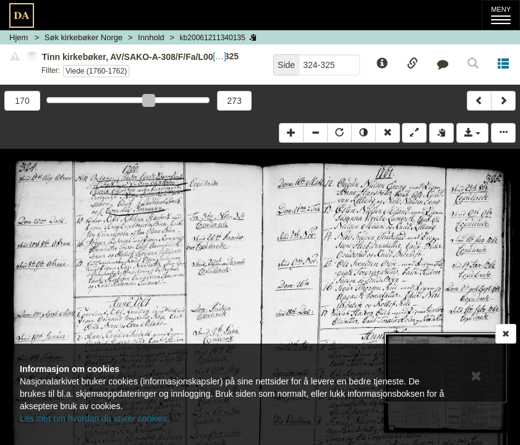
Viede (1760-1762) (96, 71)
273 (234, 101)
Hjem (18, 37)
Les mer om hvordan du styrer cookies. (94, 418)
